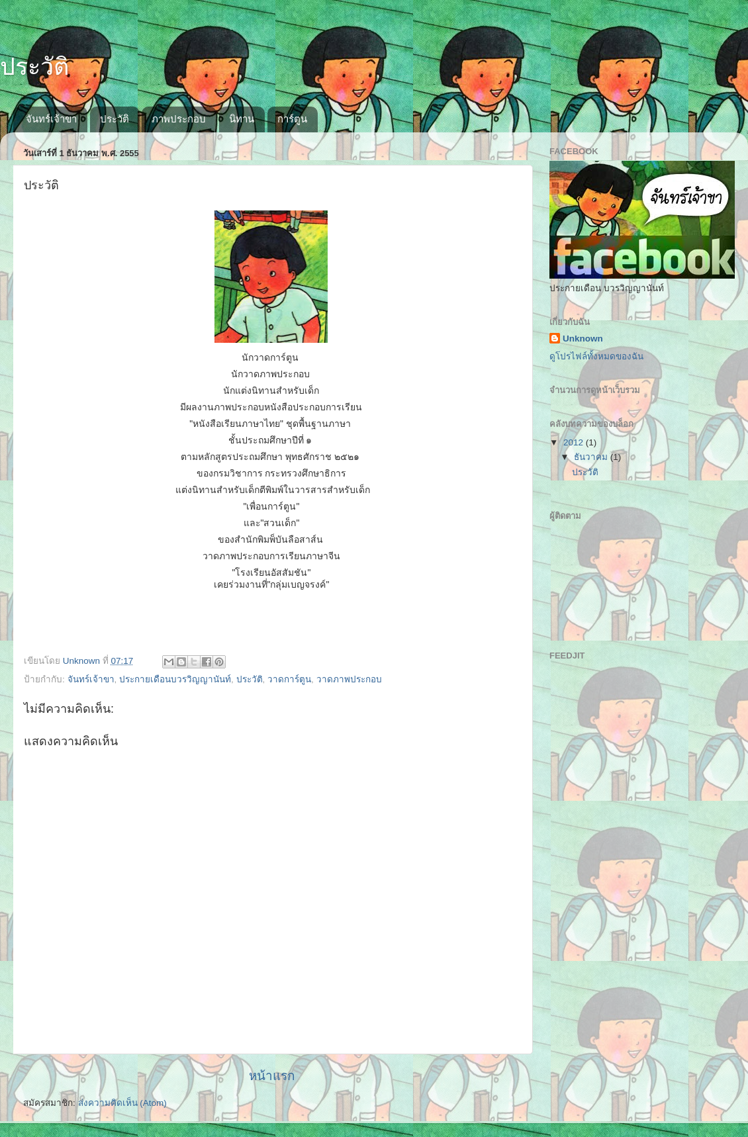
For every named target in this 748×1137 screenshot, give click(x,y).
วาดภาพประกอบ (349, 679)
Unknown (583, 338)
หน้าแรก (272, 1076)
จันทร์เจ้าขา (51, 118)
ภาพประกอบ (179, 118)
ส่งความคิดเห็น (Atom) (122, 1103)
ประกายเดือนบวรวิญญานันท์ (175, 679)
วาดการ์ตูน (289, 679)
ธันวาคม (592, 457)
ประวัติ (34, 66)
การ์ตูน (292, 118)
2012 (574, 442)
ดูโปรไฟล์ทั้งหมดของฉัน (596, 356)
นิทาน (241, 118)
